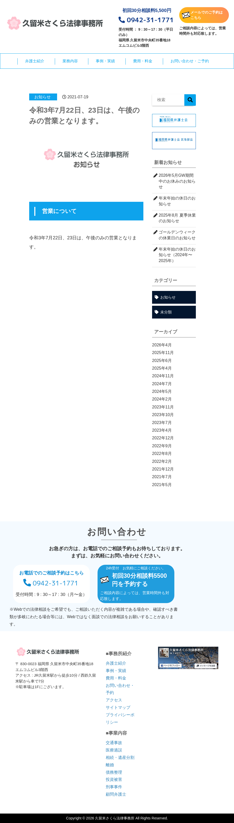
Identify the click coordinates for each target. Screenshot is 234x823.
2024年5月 (162, 391)
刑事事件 (114, 787)
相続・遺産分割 (120, 757)
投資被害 (114, 779)
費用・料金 (142, 61)
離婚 (110, 765)
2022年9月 (162, 446)
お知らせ (42, 97)
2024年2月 (162, 399)
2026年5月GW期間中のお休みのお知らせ (177, 181)
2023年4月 (162, 430)
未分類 (166, 312)
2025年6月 (162, 360)
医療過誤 (114, 750)
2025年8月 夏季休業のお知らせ (177, 218)
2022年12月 (163, 438)
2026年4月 (162, 345)
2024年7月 (162, 384)
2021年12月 (163, 469)
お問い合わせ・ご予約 (190, 61)
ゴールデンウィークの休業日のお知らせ (177, 235)
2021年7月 (162, 477)
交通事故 (114, 742)
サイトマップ (118, 707)
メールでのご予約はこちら (202, 15)
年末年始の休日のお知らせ (177, 201)
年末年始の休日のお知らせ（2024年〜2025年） (177, 255)
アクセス (114, 700)
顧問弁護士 (116, 794)
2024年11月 (163, 376)
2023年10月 (163, 415)
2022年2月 (162, 461)
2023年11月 (163, 407)
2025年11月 (163, 352)
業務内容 (70, 61)
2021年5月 (162, 485)
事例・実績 (105, 61)
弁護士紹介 (34, 61)
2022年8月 (162, 453)
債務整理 (114, 772)
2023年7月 (162, 422)
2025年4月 (162, 368)
